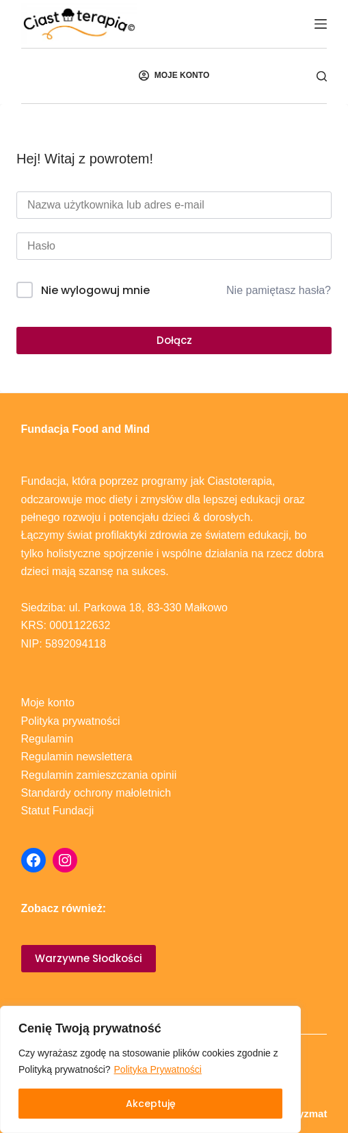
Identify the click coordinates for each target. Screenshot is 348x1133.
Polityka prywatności (70, 721)
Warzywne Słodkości (88, 958)
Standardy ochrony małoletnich (96, 793)
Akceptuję (151, 1103)
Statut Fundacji (57, 810)
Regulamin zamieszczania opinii (99, 775)
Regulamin (47, 739)
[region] (150, 1069)
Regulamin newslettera (77, 756)
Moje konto (48, 702)
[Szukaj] (322, 76)
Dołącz (174, 340)
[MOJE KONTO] (174, 76)
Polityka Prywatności (158, 1069)
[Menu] (320, 24)
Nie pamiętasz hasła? (278, 290)
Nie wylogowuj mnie (95, 290)
